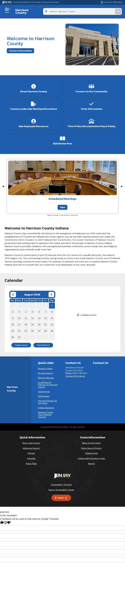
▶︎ (123, 184)
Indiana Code (91, 451)
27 (39, 328)
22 (52, 322)
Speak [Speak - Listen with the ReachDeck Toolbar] (60, 495)
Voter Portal (44, 389)
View (62, 205)
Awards (91, 461)
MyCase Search (45, 371)
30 (13, 335)
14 (45, 316)
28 (45, 328)
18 (26, 322)
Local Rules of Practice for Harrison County (48, 382)
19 (32, 322)
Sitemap (31, 456)
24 (19, 328)
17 (19, 322)
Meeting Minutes (46, 375)
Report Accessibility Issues (61, 487)
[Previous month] (13, 292)
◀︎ (4, 184)
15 (52, 316)
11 (26, 316)
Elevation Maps (45, 366)
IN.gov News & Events (91, 446)
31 (19, 335)
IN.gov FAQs (31, 461)
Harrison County (26, 10)
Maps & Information (91, 441)
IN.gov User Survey (31, 441)
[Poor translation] (7, 520)
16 (13, 322)
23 (13, 328)
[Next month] (51, 292)
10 (19, 316)
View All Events (43, 343)
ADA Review (43, 394)
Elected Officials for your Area (47, 399)
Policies (31, 451)
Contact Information (20, 48)
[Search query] (105, 10)
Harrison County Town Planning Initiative (45, 412)
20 (39, 322)
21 (45, 322)
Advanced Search (31, 446)
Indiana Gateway (46, 405)
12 (32, 316)
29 (52, 328)
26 (32, 328)
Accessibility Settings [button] (61, 482)
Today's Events (21, 343)
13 (39, 316)
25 (26, 328)
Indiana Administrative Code (91, 456)
